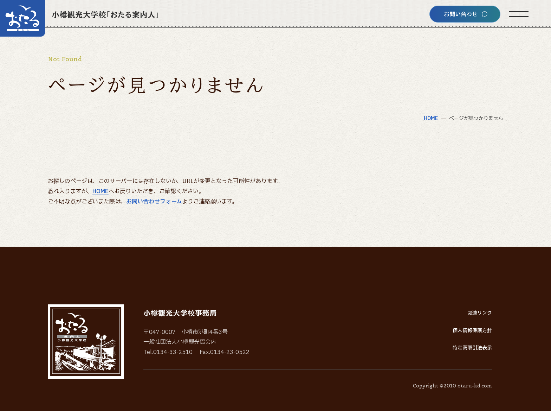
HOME (100, 191)
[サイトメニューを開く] (519, 14)
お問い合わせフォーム (154, 201)
